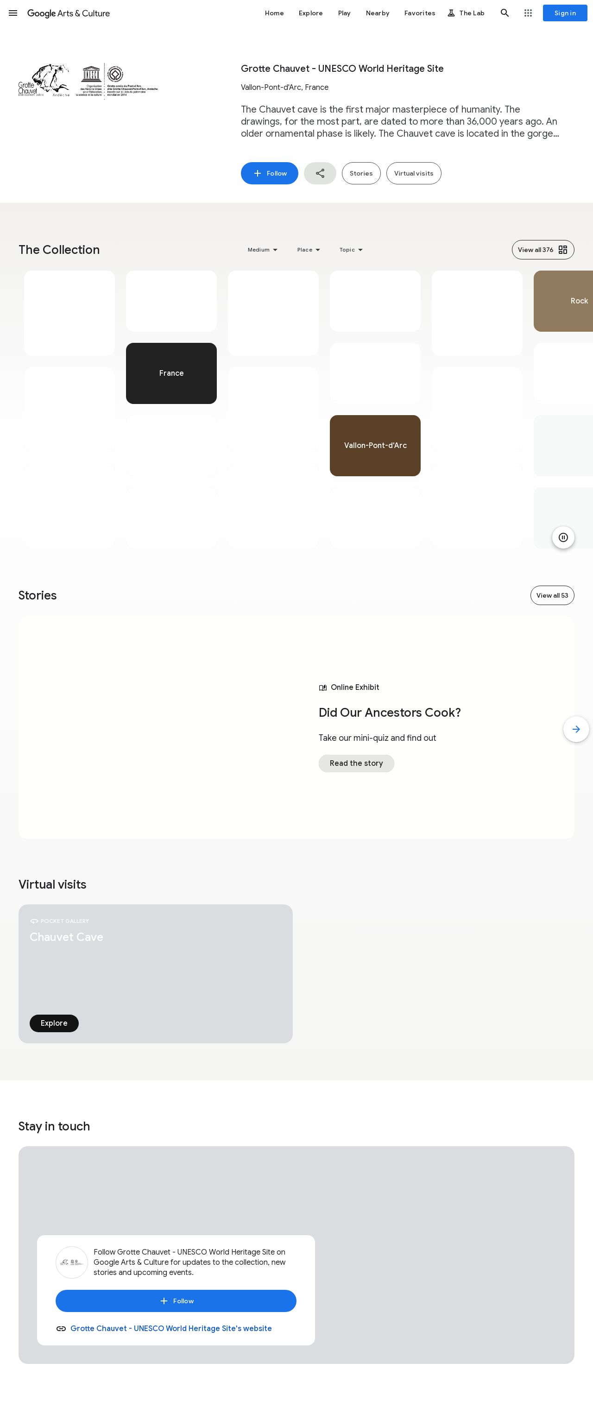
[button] (13, 13)
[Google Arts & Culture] (68, 13)
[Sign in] (565, 13)
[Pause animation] (563, 537)
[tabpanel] (69, 410)
